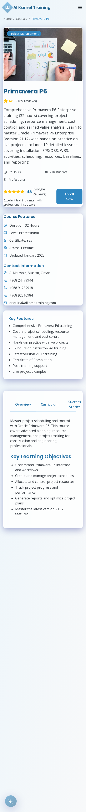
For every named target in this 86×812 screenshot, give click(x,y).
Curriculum (49, 404)
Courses (21, 19)
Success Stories (74, 404)
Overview (23, 404)
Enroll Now (69, 196)
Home (7, 19)
